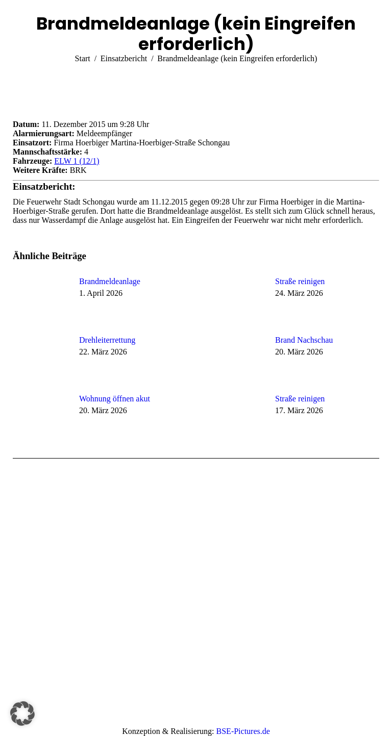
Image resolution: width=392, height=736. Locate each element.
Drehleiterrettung (107, 340)
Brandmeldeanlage (109, 281)
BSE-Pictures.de (243, 731)
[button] (22, 713)
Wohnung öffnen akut (114, 398)
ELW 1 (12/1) (76, 161)
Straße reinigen (300, 281)
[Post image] (41, 300)
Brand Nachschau (304, 340)
